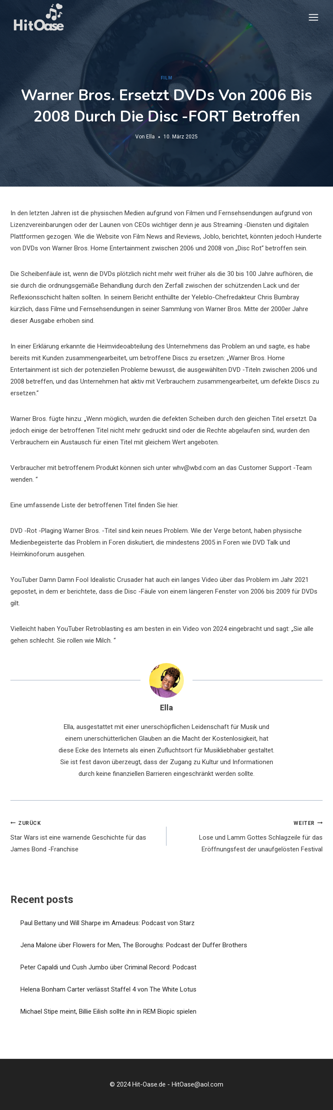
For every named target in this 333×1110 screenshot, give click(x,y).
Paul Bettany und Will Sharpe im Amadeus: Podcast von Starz (107, 923)
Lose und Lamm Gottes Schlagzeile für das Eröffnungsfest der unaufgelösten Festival (248, 835)
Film (166, 78)
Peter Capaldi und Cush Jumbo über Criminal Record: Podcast (108, 967)
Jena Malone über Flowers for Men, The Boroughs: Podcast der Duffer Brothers (133, 945)
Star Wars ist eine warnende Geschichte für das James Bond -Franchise (85, 835)
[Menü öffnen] (313, 17)
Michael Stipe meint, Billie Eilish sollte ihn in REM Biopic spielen (108, 1011)
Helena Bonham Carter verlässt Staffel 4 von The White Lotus (108, 989)
